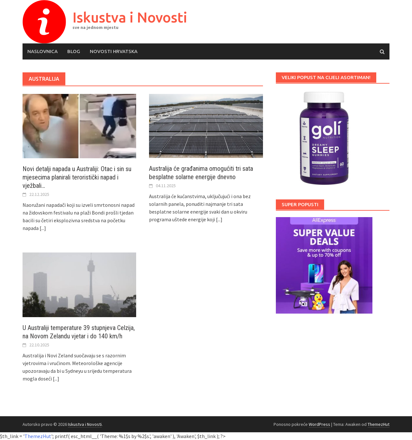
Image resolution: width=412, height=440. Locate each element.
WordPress (319, 424)
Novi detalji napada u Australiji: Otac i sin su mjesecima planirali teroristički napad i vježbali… (77, 177)
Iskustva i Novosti (129, 17)
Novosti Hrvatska (113, 51)
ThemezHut (378, 424)
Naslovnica (42, 51)
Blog (73, 51)
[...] (43, 228)
